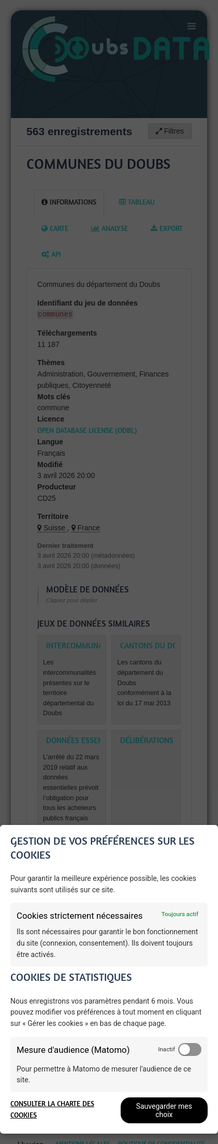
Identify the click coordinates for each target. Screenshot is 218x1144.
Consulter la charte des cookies (52, 1110)
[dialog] (109, 979)
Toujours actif (180, 914)
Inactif (166, 1049)
